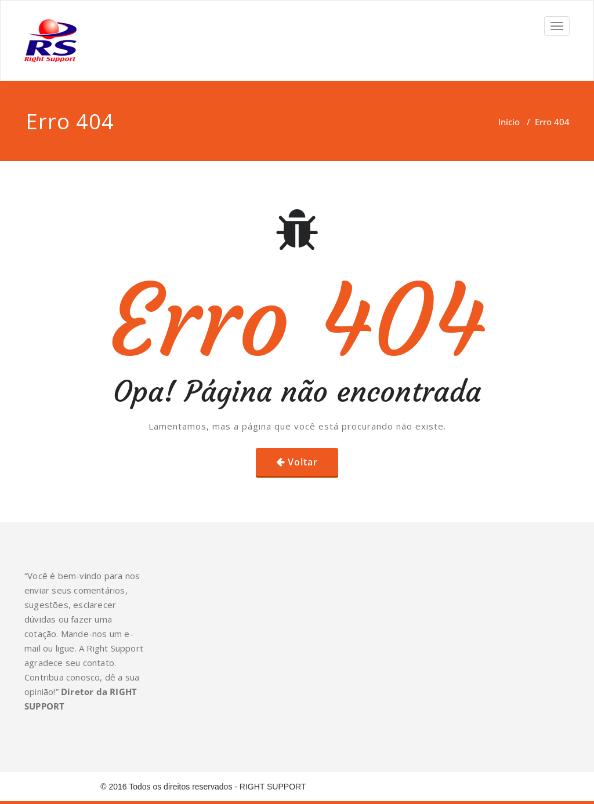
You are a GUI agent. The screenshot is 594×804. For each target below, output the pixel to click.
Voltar (303, 462)
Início (509, 122)
